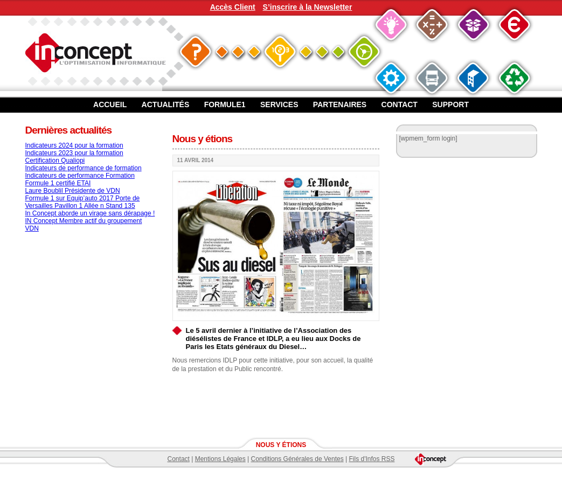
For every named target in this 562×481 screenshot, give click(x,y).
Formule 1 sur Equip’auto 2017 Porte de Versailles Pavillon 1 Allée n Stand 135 (82, 202)
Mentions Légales (220, 459)
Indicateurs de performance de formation (83, 168)
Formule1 (225, 104)
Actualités (166, 104)
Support (450, 104)
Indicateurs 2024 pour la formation (74, 145)
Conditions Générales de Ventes (297, 459)
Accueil (110, 104)
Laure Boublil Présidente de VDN (72, 190)
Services (279, 104)
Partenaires (339, 104)
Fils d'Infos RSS (371, 459)
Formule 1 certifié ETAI (58, 183)
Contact (399, 104)
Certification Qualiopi (55, 160)
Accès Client (232, 7)
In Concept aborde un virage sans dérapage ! (90, 213)
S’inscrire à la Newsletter (307, 7)
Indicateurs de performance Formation (80, 175)
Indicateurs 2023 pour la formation (74, 153)
